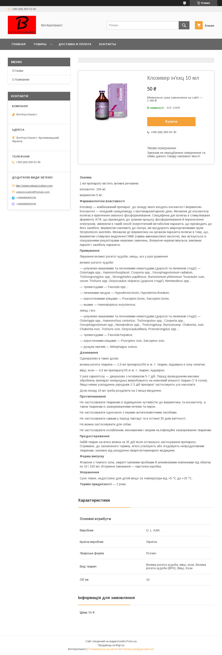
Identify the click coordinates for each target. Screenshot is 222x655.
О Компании (20, 79)
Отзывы (17, 70)
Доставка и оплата (75, 44)
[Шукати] (184, 25)
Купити (171, 121)
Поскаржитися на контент (103, 649)
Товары (39, 44)
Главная (19, 44)
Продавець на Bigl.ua (111, 645)
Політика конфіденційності (137, 649)
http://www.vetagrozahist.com (34, 185)
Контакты (107, 44)
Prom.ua (131, 641)
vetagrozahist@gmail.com (33, 191)
